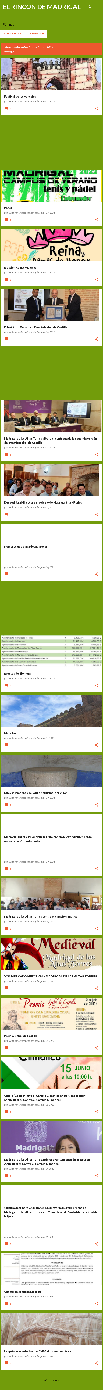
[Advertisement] (51, 142)
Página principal (13, 33)
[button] (97, 108)
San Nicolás (37, 33)
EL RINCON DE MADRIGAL (42, 6)
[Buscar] (90, 7)
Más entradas (51, 1380)
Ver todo (9, 52)
